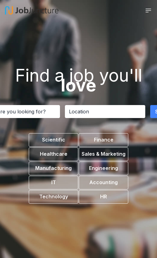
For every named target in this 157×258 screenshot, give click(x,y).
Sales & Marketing (103, 154)
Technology (53, 196)
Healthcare (53, 154)
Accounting (103, 182)
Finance (103, 140)
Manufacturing (53, 168)
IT (53, 182)
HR (103, 196)
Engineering (103, 168)
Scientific (53, 140)
